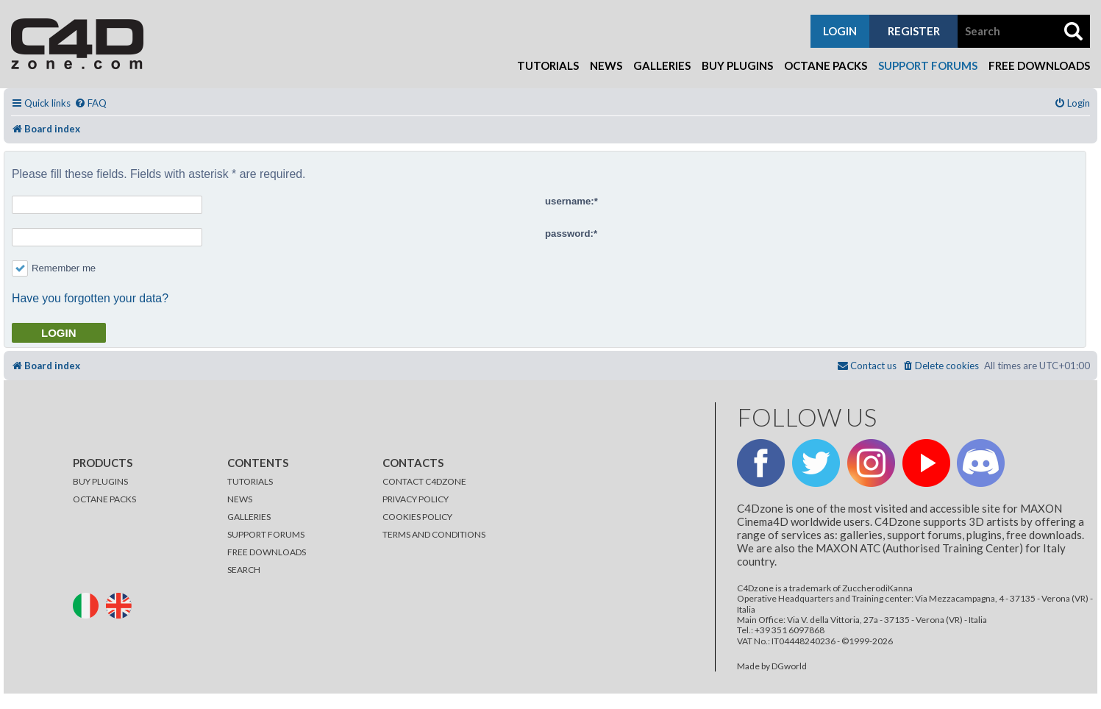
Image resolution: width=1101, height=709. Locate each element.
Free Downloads (1039, 65)
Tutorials (548, 65)
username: (569, 201)
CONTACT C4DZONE (424, 481)
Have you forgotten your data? (90, 298)
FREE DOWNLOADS (266, 551)
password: (569, 233)
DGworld (789, 666)
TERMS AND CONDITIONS (433, 534)
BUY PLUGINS (100, 481)
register (914, 31)
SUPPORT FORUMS (265, 534)
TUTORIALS (250, 481)
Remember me (54, 268)
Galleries (662, 65)
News (606, 65)
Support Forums (927, 65)
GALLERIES (249, 516)
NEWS (239, 499)
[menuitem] (90, 103)
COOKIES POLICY (417, 516)
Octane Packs (825, 65)
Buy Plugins (737, 65)
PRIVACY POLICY (415, 499)
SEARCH (243, 569)
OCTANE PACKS (104, 499)
